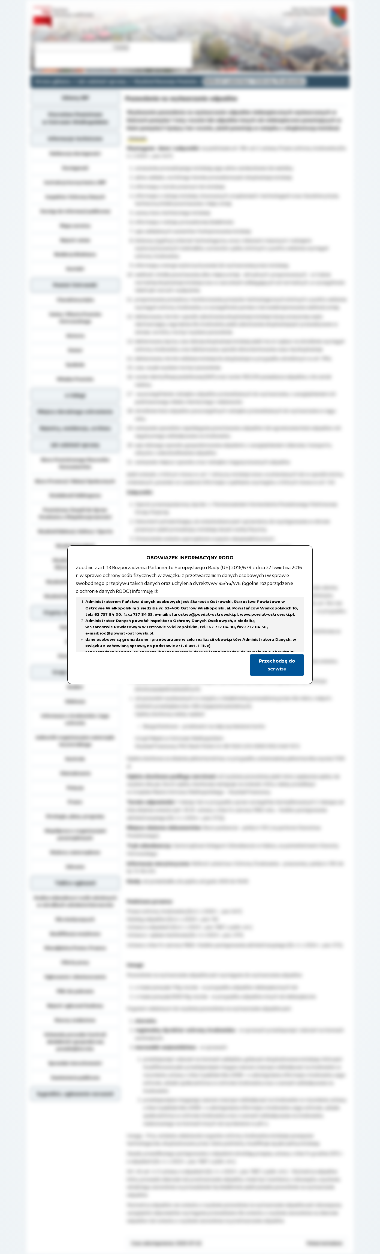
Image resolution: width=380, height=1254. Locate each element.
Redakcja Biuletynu (75, 254)
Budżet (75, 686)
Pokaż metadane (324, 1243)
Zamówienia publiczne (75, 1077)
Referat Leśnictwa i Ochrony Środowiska (255, 81)
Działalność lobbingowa (75, 495)
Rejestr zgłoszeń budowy (75, 1005)
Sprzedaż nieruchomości (75, 1063)
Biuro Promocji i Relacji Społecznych (75, 481)
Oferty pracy (75, 962)
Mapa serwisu (75, 225)
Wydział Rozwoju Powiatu (165, 81)
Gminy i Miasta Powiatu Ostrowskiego (75, 318)
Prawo (75, 801)
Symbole (75, 364)
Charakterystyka (75, 299)
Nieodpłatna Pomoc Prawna (75, 947)
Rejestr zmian (75, 240)
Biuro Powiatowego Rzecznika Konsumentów (75, 463)
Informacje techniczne (75, 138)
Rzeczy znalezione (75, 1020)
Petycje (75, 787)
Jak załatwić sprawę (102, 81)
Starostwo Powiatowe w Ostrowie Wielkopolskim (75, 118)
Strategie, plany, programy (75, 816)
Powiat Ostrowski (75, 285)
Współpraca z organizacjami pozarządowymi (75, 834)
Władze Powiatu (75, 378)
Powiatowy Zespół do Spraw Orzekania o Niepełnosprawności (75, 513)
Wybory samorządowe (75, 852)
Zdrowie (75, 866)
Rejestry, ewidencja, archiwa (75, 428)
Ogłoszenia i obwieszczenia (75, 976)
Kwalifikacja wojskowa (75, 933)
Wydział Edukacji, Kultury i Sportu (75, 531)
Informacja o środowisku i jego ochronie (75, 719)
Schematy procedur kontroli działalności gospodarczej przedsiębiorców (75, 1041)
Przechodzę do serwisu (277, 665)
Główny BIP (75, 98)
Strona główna (53, 81)
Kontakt (75, 268)
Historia (75, 335)
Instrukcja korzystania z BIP (75, 182)
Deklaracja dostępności (75, 153)
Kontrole (75, 758)
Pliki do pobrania (75, 991)
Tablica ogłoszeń (75, 883)
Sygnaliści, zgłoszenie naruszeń (75, 1094)
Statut (75, 350)
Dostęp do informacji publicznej (75, 211)
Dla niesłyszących (75, 919)
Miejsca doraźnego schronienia (75, 411)
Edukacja (75, 701)
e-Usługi (75, 395)
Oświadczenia (75, 773)
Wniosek (137, 138)
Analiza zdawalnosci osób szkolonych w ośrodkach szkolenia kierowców (75, 901)
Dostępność (75, 167)
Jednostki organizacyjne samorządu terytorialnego (75, 741)
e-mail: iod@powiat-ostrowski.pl (119, 633)
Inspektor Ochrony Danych (75, 196)
